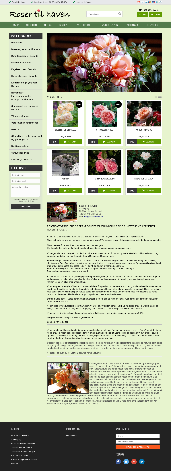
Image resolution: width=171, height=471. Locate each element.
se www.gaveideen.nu (22, 159)
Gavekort (15, 129)
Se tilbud (48, 24)
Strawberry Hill (104, 130)
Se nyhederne (31, 24)
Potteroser (16, 42)
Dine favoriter (152, 24)
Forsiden (15, 24)
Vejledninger (132, 24)
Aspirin (65, 179)
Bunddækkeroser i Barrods (24, 56)
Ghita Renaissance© (105, 179)
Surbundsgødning (20, 152)
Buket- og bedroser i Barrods (25, 49)
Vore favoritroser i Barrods (24, 122)
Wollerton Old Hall (65, 130)
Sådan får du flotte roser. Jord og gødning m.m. (26, 138)
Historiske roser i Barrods (24, 76)
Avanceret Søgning (110, 24)
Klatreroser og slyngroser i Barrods (24, 84)
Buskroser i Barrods (21, 62)
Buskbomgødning (20, 146)
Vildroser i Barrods (20, 116)
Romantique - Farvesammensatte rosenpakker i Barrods (22, 96)
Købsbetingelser (84, 24)
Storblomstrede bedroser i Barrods (24, 108)
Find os (14, 463)
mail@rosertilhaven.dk (27, 459)
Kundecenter (71, 435)
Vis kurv (142, 14)
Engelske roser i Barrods (23, 69)
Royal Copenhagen (143, 179)
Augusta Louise (144, 130)
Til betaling (155, 14)
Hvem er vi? (63, 24)
